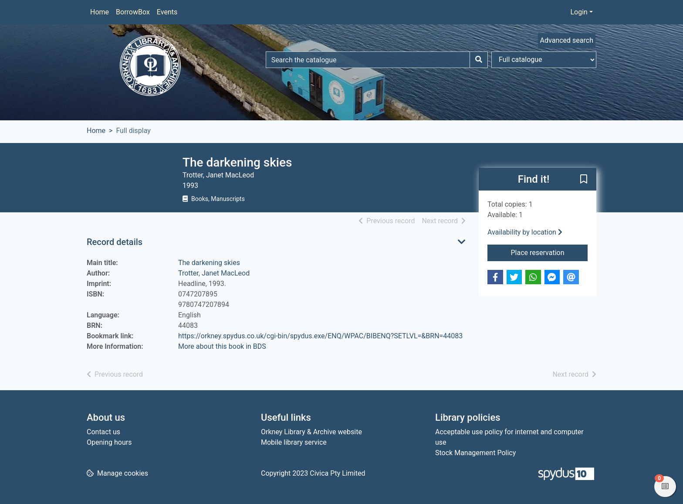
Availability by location (524, 232)
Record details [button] (114, 242)
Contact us (103, 432)
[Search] (479, 59)
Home (99, 12)
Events (167, 12)
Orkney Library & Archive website (311, 432)
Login (578, 12)
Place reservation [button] (549, 252)
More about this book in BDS (222, 346)
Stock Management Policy (475, 453)
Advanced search (566, 40)
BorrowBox (133, 12)
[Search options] (543, 59)
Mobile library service (294, 442)
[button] (584, 179)
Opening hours (109, 442)
